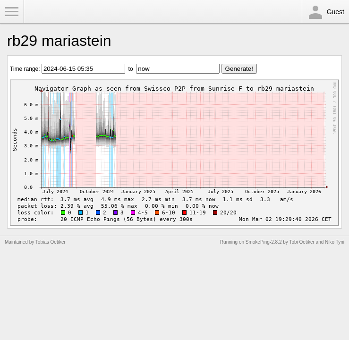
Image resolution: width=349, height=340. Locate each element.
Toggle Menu (12, 12)
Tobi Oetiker (301, 242)
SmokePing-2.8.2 (264, 242)
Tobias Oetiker (50, 242)
